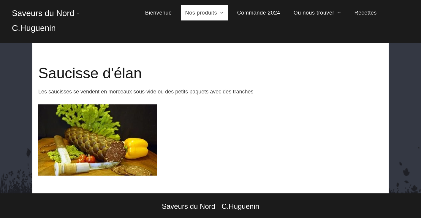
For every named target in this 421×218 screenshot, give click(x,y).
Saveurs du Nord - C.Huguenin (210, 206)
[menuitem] (161, 12)
